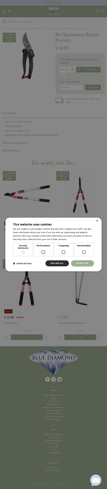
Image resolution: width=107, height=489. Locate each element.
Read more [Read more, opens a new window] (72, 239)
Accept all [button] (82, 263)
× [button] (97, 221)
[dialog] (53, 244)
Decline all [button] (57, 263)
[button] (22, 263)
